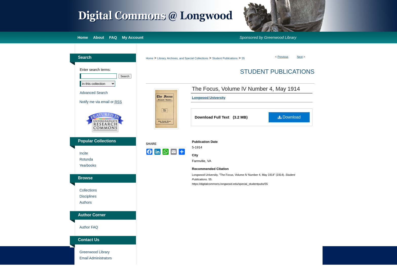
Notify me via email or (101, 102)
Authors (86, 202)
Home (149, 58)
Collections (88, 190)
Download (289, 117)
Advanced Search (94, 93)
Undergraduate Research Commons (105, 122)
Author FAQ (89, 227)
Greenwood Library (95, 252)
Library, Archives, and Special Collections (182, 58)
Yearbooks (88, 165)
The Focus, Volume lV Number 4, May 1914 (246, 89)
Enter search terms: (95, 70)
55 (243, 58)
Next (300, 56)
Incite (84, 153)
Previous (282, 56)
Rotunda (86, 159)
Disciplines (88, 196)
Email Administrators (96, 258)
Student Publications (224, 58)
